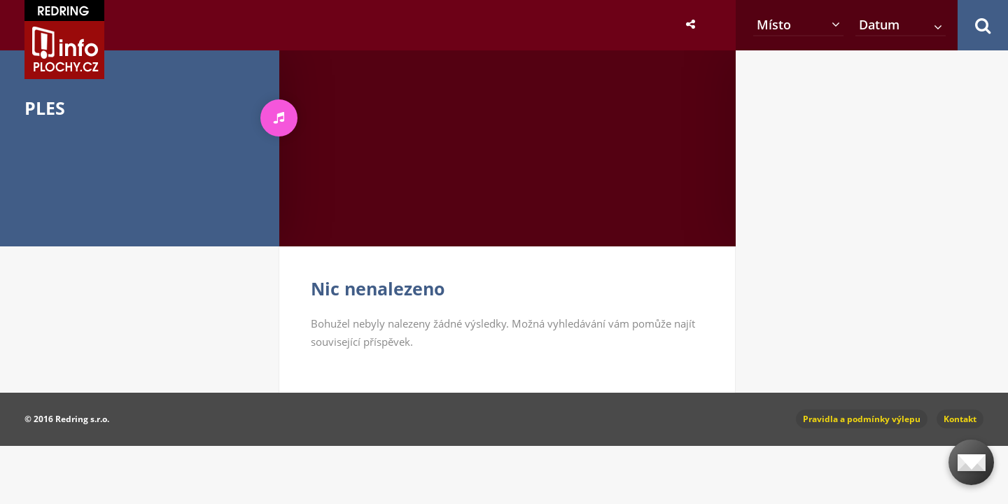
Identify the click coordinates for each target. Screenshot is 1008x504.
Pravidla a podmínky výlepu (861, 419)
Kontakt (960, 419)
